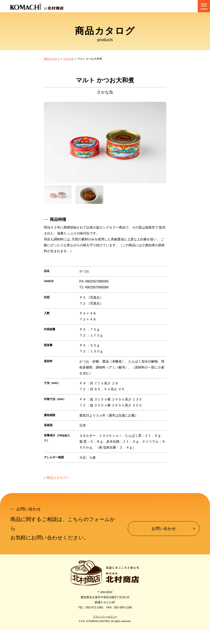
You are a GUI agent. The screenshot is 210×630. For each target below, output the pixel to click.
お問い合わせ (163, 528)
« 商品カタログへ (56, 477)
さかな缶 (68, 58)
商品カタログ (52, 58)
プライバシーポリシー (105, 616)
